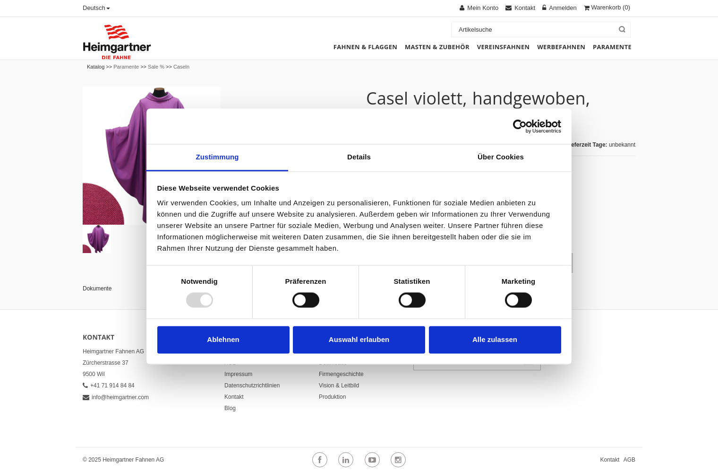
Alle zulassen (494, 339)
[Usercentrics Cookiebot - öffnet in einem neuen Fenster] (520, 126)
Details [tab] (359, 157)
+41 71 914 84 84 (109, 385)
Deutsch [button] (96, 7)
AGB (629, 459)
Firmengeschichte (341, 374)
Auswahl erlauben (359, 339)
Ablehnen (223, 339)
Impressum (238, 374)
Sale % (156, 67)
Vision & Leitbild (339, 385)
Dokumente (97, 288)
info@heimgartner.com (116, 397)
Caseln (181, 67)
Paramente (126, 67)
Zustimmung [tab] (217, 157)
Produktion (332, 397)
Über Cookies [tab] (501, 157)
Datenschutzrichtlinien (252, 385)
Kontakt (234, 397)
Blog (230, 408)
